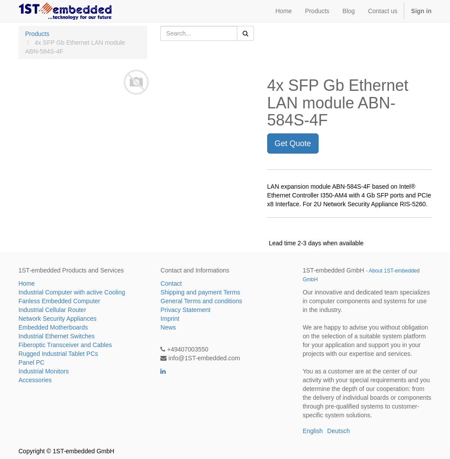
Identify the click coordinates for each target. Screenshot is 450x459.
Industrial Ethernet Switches (56, 336)
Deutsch (338, 430)
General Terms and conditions (201, 301)
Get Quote (293, 143)
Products (37, 33)
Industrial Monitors (43, 371)
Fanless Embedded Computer (59, 301)
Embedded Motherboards (53, 327)
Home (26, 283)
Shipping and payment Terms (200, 292)
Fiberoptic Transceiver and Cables (65, 344)
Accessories (34, 380)
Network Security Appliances (57, 318)
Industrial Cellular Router (52, 309)
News (168, 327)
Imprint (169, 318)
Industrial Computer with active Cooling (71, 292)
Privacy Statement (185, 309)
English (313, 430)
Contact (170, 283)
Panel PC (31, 362)
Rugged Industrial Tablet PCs (58, 353)
